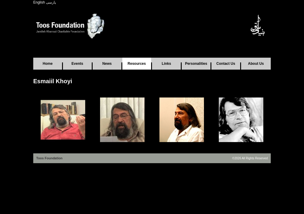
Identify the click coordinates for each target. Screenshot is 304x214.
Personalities (196, 64)
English (39, 2)
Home (48, 64)
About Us (256, 64)
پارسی (51, 2)
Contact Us (225, 64)
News (107, 64)
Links (166, 64)
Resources (137, 64)
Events (77, 64)
